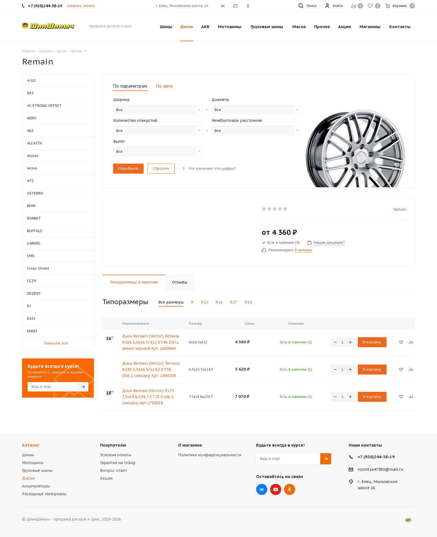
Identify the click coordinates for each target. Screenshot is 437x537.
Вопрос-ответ (113, 470)
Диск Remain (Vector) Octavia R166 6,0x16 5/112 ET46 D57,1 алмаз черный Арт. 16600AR (150, 342)
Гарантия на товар (117, 462)
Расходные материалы (44, 493)
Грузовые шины (37, 470)
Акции (106, 478)
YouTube (275, 489)
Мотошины (32, 462)
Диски (28, 478)
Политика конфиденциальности (209, 454)
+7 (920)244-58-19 (376, 456)
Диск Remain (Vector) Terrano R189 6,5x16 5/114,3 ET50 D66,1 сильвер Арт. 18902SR (151, 369)
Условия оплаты (115, 454)
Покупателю (113, 445)
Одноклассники (289, 489)
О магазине (190, 445)
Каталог (31, 445)
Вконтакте (261, 489)
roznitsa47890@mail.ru (380, 469)
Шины (28, 454)
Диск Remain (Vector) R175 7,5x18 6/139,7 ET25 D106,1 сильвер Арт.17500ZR (148, 396)
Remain (400, 209)
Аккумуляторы (36, 486)
